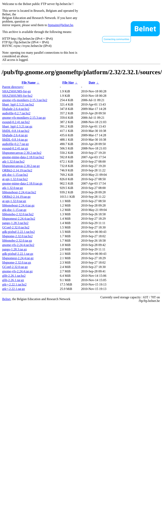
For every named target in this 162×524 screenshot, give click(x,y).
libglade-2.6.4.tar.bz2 (15, 109)
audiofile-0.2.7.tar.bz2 (16, 113)
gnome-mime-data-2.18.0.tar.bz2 (23, 157)
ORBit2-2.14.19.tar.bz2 (17, 170)
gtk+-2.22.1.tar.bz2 (14, 284)
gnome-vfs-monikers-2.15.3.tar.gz (24, 117)
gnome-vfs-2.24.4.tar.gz (17, 271)
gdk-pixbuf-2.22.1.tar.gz (17, 253)
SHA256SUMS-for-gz (16, 91)
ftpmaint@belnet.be (60, 25)
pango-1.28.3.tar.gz (14, 249)
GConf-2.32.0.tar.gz (15, 267)
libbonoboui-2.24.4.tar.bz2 (19, 192)
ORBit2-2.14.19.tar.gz (16, 196)
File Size (68, 82)
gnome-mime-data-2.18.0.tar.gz (22, 183)
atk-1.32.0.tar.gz (12, 188)
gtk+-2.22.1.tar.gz (13, 289)
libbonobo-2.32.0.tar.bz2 (18, 214)
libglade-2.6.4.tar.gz (15, 135)
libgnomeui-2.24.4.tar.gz (18, 258)
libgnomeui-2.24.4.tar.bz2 (18, 218)
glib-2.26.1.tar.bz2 (14, 275)
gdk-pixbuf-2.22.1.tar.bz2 (18, 231)
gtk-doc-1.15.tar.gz (14, 210)
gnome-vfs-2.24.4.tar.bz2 (18, 245)
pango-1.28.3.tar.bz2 (15, 223)
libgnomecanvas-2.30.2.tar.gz (21, 166)
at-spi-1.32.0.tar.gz (14, 201)
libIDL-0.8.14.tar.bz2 (15, 130)
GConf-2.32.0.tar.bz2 (15, 227)
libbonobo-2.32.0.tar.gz (17, 240)
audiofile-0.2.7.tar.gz (15, 144)
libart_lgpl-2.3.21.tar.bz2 (18, 104)
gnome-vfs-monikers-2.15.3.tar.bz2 (24, 100)
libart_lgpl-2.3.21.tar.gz (17, 126)
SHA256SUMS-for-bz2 (17, 95)
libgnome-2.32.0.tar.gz (16, 262)
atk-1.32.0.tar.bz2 (13, 161)
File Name (29, 82)
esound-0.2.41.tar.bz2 (16, 122)
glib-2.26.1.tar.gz (13, 280)
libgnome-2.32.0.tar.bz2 (17, 236)
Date (92, 82)
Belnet (6, 299)
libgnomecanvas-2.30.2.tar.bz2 (21, 152)
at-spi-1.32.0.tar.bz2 (15, 179)
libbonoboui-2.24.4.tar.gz (18, 205)
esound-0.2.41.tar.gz (15, 148)
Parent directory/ (13, 87)
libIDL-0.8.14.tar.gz (15, 139)
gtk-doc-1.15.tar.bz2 (15, 174)
